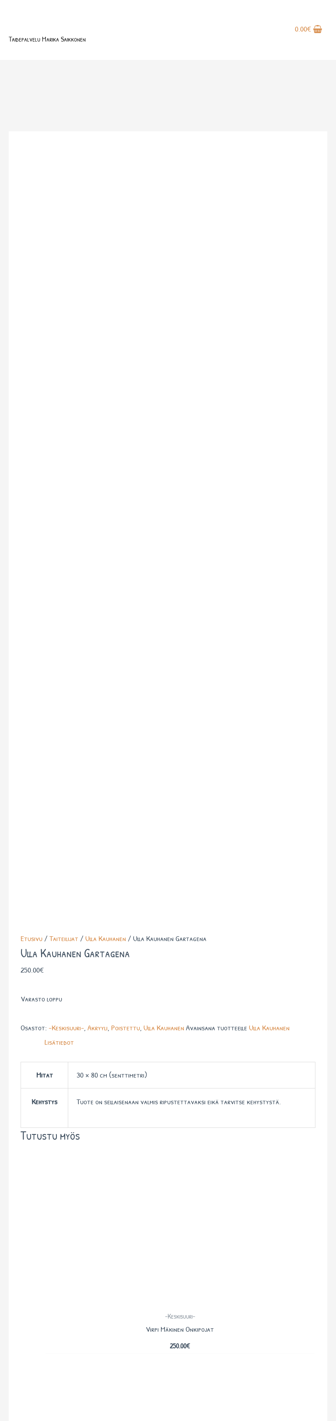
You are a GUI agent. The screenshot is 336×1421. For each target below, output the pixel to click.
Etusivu (31, 215)
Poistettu (125, 303)
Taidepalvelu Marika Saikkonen (69, 46)
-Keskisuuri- (66, 303)
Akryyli (98, 303)
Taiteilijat (63, 215)
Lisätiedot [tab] (59, 318)
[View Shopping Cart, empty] (308, 34)
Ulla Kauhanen (105, 215)
